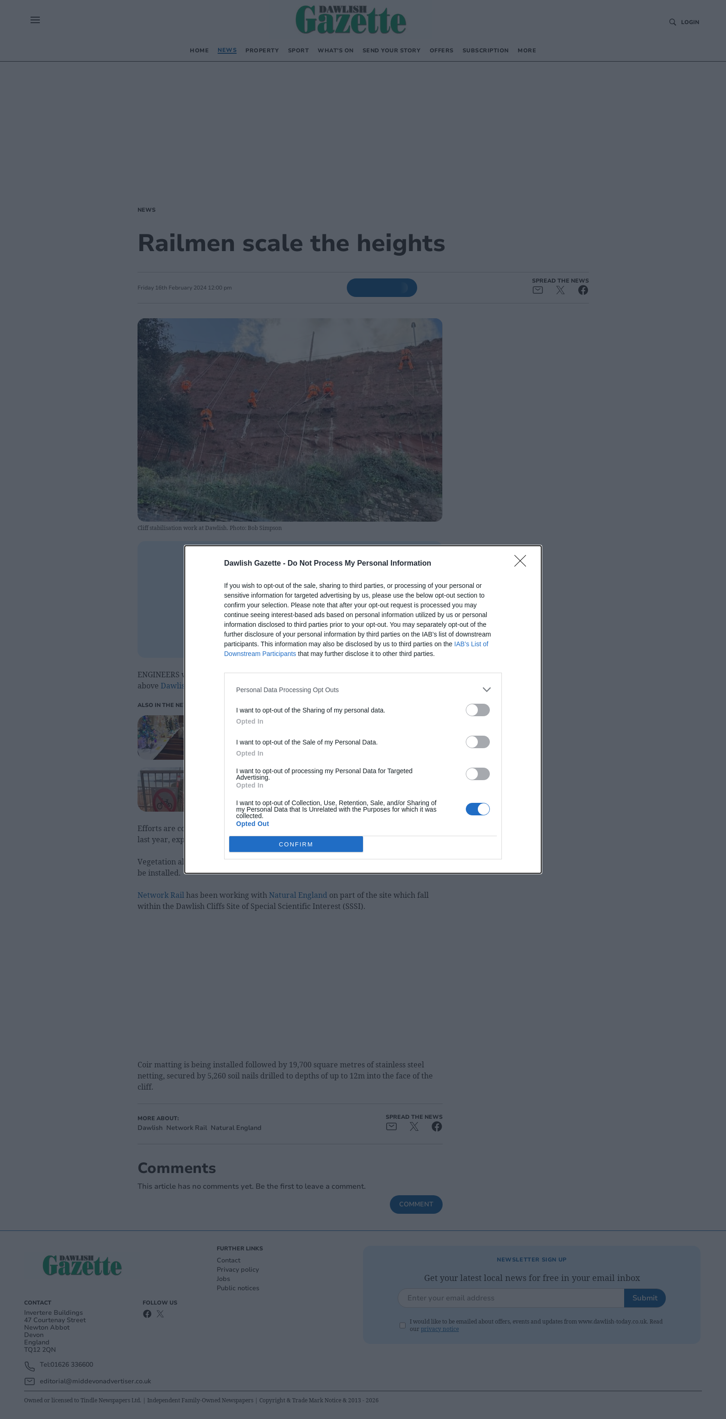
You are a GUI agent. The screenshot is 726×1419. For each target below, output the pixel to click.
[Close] (523, 564)
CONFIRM (296, 844)
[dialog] (363, 709)
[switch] (478, 710)
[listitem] (363, 689)
